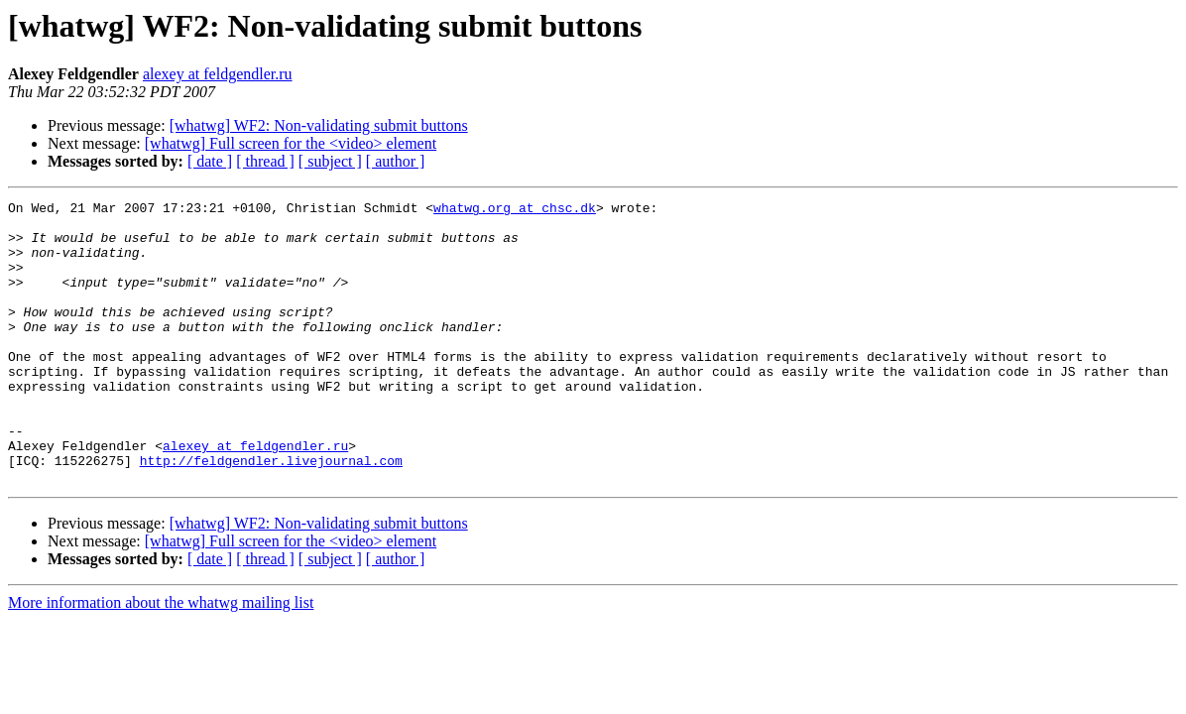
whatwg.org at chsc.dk (514, 210)
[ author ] (395, 161)
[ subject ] (330, 161)
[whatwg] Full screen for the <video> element (290, 143)
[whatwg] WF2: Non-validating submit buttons (319, 125)
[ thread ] (265, 161)
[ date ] (209, 161)
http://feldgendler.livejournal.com (271, 514)
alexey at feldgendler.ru (218, 73)
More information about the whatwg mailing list (160, 659)
